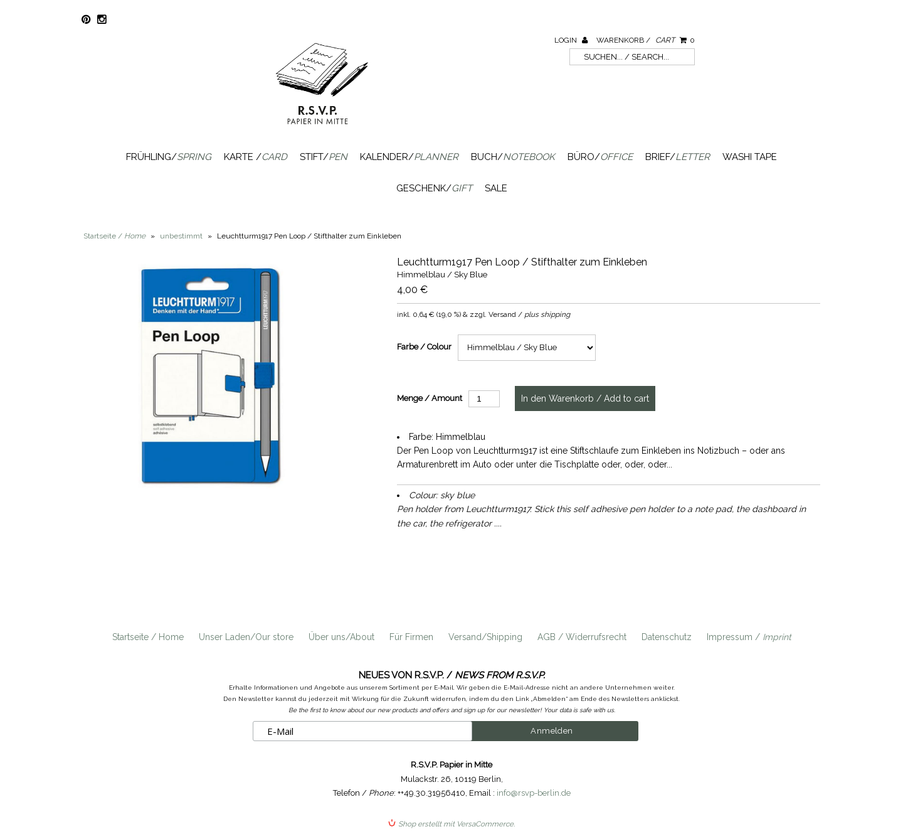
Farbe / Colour (424, 346)
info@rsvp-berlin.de (534, 793)
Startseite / (114, 236)
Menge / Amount (429, 398)
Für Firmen (411, 637)
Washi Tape (749, 157)
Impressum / (749, 637)
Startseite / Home (148, 637)
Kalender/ (409, 157)
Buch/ (513, 157)
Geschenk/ (434, 188)
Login (571, 40)
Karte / (255, 157)
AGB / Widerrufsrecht (581, 637)
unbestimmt (181, 236)
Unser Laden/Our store (246, 637)
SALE (496, 188)
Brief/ (677, 157)
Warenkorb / (645, 40)
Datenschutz (667, 637)
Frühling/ (168, 157)
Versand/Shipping (485, 637)
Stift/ (323, 157)
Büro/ (600, 157)
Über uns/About (341, 637)
